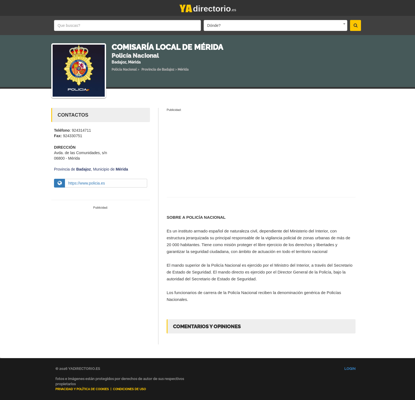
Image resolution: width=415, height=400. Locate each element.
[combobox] (275, 25)
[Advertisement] (100, 251)
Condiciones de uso (129, 389)
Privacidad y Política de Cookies (82, 389)
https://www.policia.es (86, 183)
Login (350, 369)
